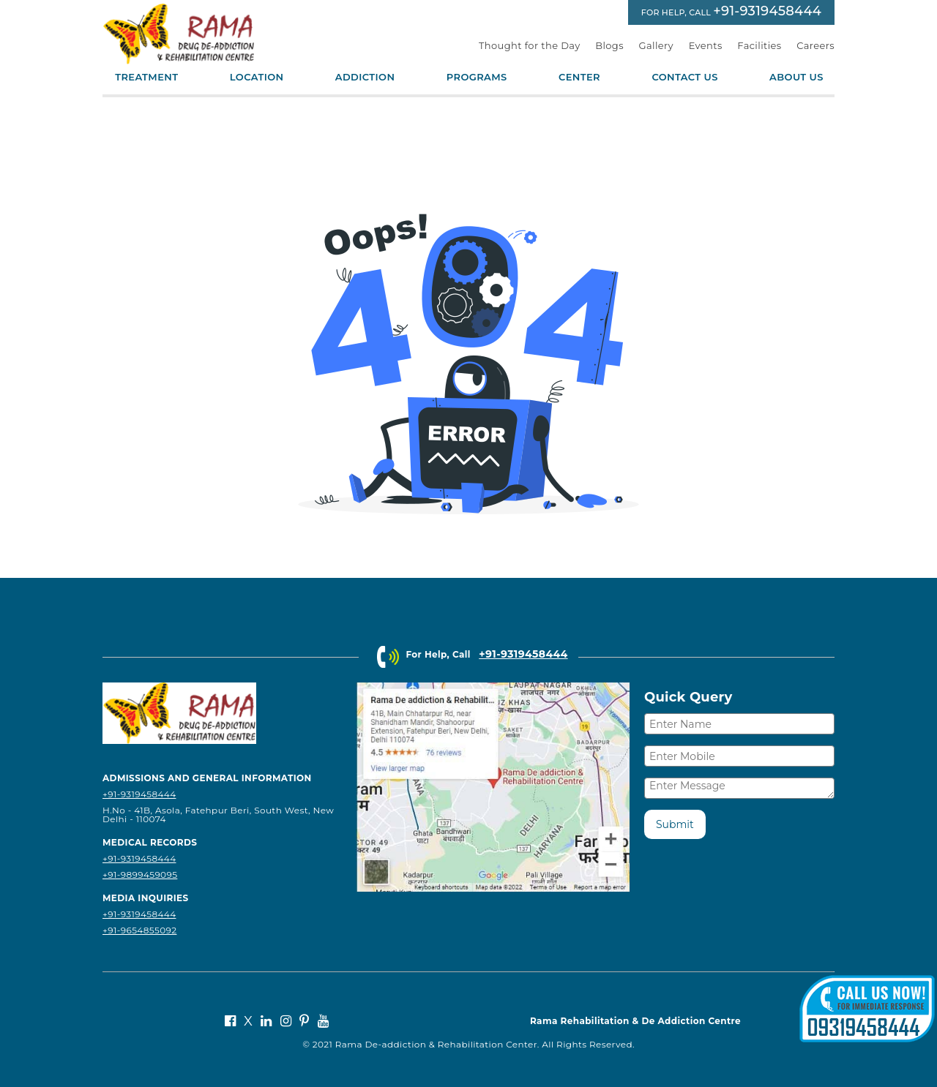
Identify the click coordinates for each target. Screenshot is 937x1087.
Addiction (365, 77)
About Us (796, 77)
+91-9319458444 (767, 11)
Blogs (609, 45)
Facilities (759, 45)
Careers (815, 45)
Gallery (656, 45)
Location (257, 77)
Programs (477, 77)
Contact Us (684, 77)
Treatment (146, 77)
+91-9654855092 (139, 930)
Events (706, 45)
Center (579, 77)
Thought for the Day (530, 45)
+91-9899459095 (139, 874)
